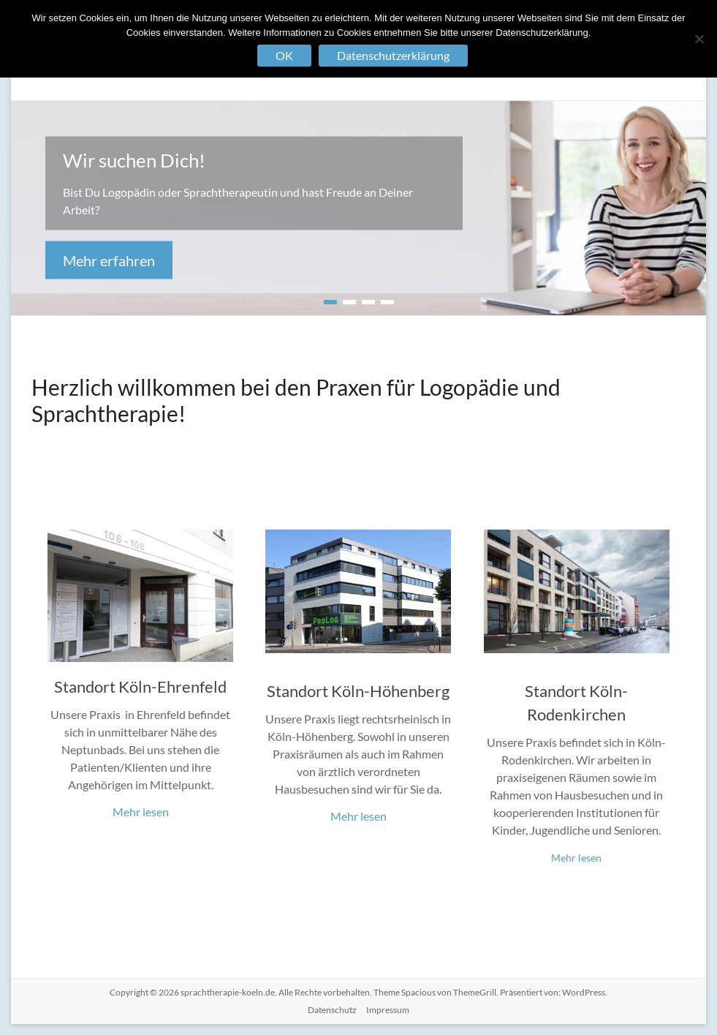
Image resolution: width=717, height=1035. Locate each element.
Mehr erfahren (109, 260)
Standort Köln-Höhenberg (358, 691)
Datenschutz (332, 1009)
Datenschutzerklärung (393, 55)
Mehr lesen (141, 811)
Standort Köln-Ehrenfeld (140, 686)
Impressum (387, 1009)
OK (284, 55)
